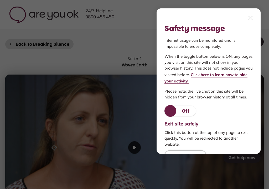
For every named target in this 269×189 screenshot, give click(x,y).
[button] (180, 111)
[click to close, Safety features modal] (250, 18)
